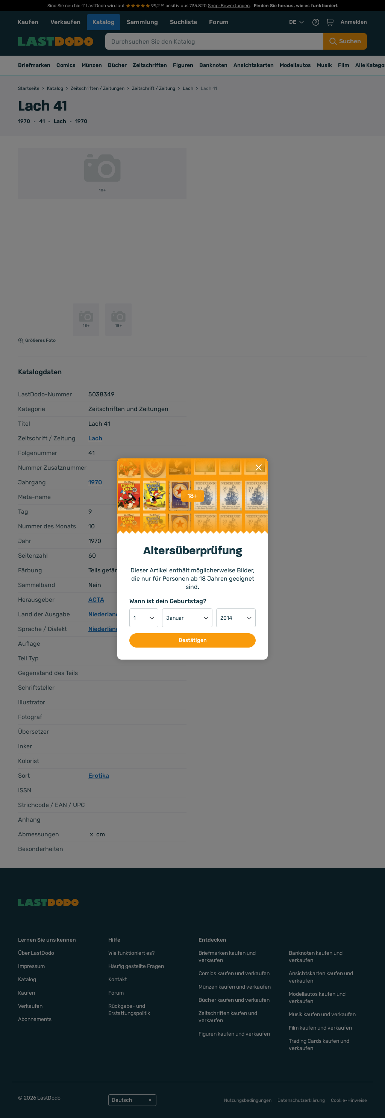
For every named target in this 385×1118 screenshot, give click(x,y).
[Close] (259, 465)
